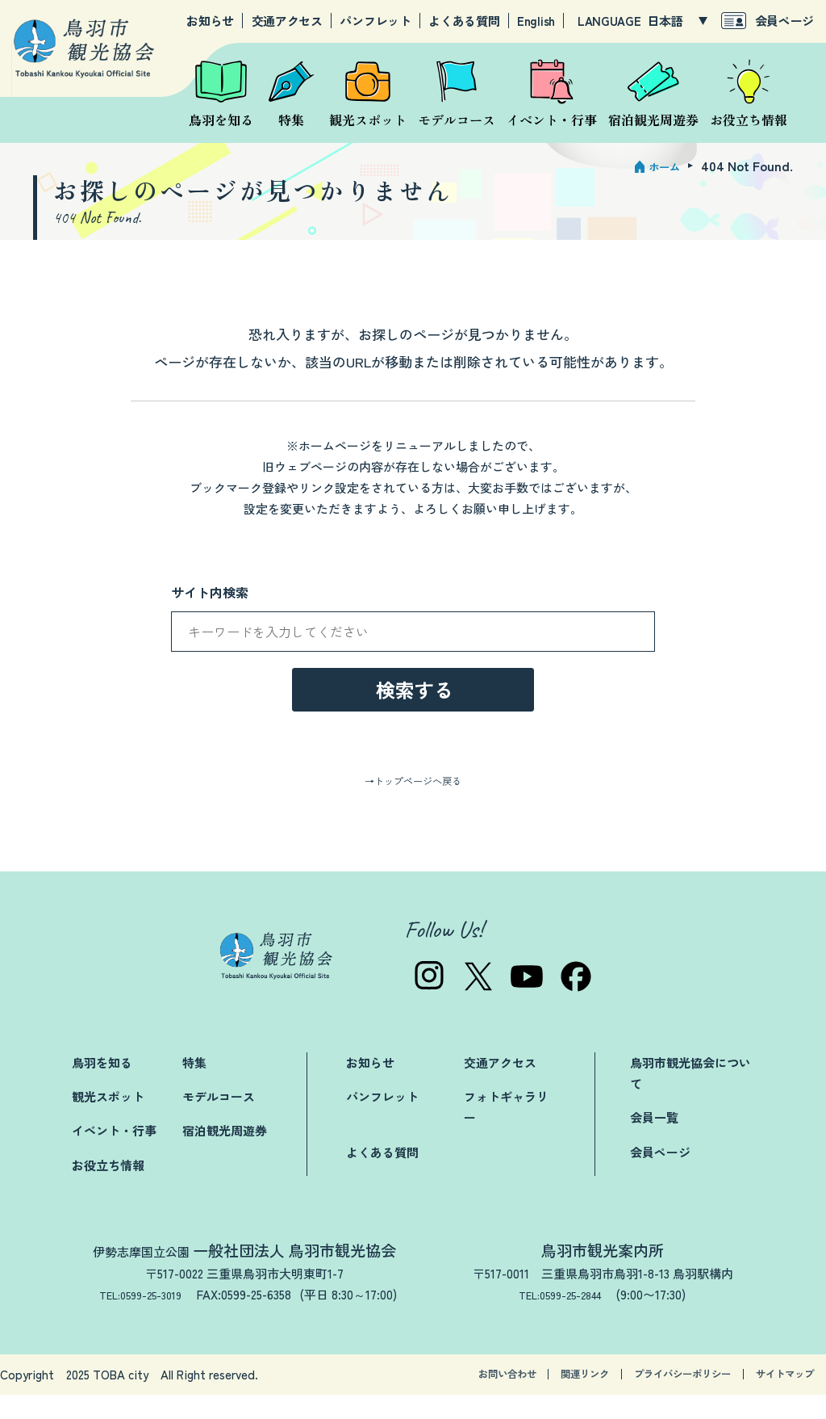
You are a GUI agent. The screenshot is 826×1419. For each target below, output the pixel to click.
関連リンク (528, 1398)
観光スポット (108, 1120)
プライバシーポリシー (648, 1398)
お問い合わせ (431, 1398)
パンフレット (375, 21)
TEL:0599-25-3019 (140, 1318)
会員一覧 (654, 1141)
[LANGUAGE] (677, 21)
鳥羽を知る (102, 1086)
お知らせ (210, 21)
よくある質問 (463, 21)
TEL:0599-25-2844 (567, 1318)
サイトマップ (775, 1398)
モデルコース (218, 1120)
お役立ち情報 (108, 1188)
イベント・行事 (114, 1154)
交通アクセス (287, 21)
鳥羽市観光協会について (690, 1097)
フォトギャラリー (506, 1131)
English (536, 21)
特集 (194, 1086)
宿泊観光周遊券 (224, 1154)
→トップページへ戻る (413, 803)
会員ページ (785, 20)
